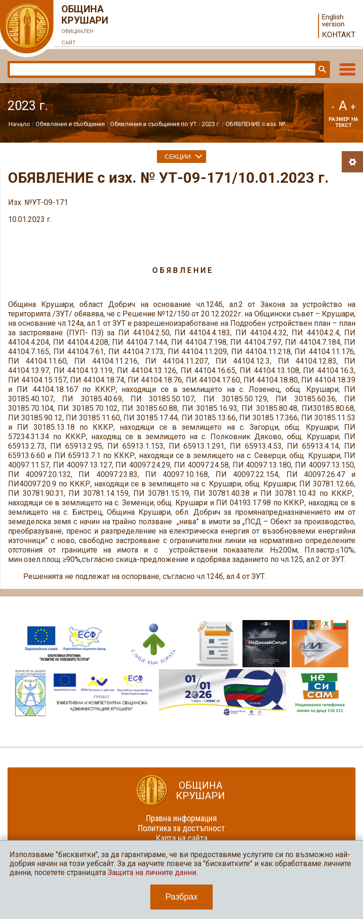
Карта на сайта (181, 838)
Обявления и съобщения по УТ (153, 124)
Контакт (338, 34)
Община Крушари (85, 26)
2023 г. (211, 124)
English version (333, 21)
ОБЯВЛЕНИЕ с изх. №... (257, 124)
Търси (321, 69)
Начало (19, 124)
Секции (177, 156)
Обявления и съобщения (70, 124)
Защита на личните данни (152, 872)
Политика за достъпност (181, 828)
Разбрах (181, 897)
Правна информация (181, 818)
